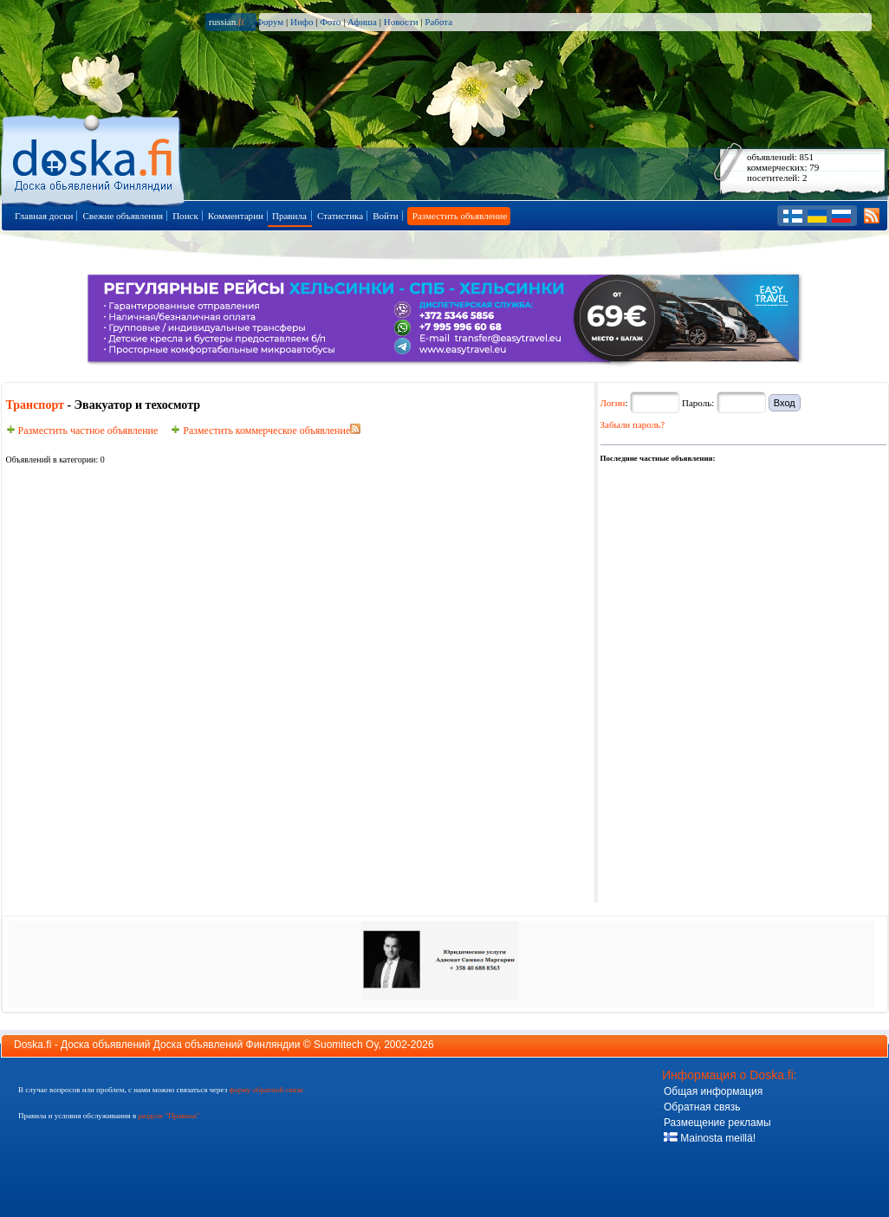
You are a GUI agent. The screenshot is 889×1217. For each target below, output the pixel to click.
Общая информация (713, 1091)
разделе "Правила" (168, 1115)
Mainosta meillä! (710, 1138)
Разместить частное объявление (82, 430)
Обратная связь (702, 1107)
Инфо (301, 21)
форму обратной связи (265, 1089)
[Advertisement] (701, 551)
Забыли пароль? (632, 424)
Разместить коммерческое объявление (260, 430)
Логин (613, 403)
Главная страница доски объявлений (94, 157)
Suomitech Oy (346, 1045)
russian (226, 21)
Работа (438, 21)
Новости (401, 21)
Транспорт (35, 404)
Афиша (362, 21)
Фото (330, 21)
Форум (269, 21)
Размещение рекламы (717, 1123)
